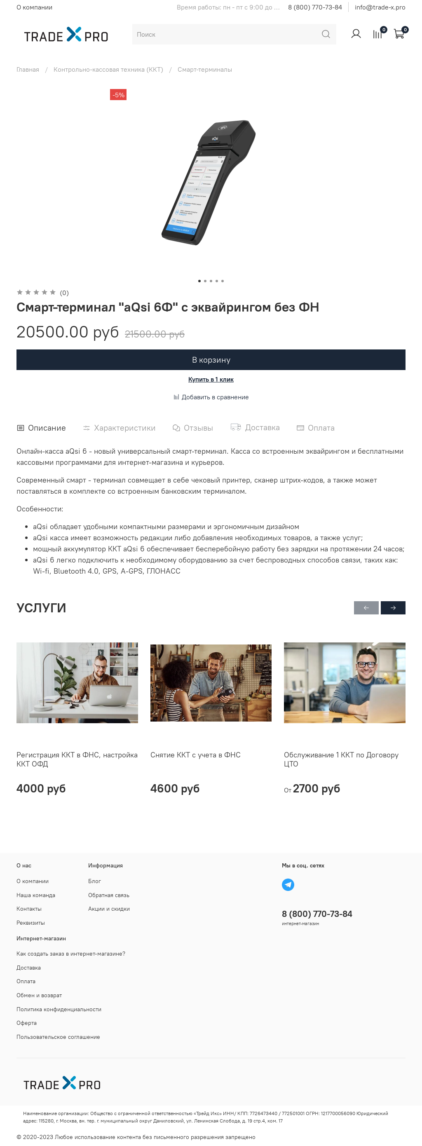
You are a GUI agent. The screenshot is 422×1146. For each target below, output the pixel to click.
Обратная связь (108, 895)
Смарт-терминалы (205, 69)
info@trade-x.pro (380, 7)
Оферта (26, 1022)
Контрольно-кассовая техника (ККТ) (108, 69)
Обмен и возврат (39, 995)
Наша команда (35, 895)
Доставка (28, 967)
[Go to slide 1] (199, 281)
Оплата (25, 981)
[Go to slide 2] (205, 281)
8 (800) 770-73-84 (315, 7)
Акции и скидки (109, 908)
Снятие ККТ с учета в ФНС (195, 754)
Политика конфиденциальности (58, 1009)
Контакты (29, 908)
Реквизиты (30, 922)
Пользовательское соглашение (58, 1037)
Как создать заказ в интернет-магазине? (70, 953)
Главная (27, 69)
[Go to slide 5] (222, 281)
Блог (94, 881)
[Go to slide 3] (211, 281)
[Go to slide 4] (217, 281)
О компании (34, 7)
